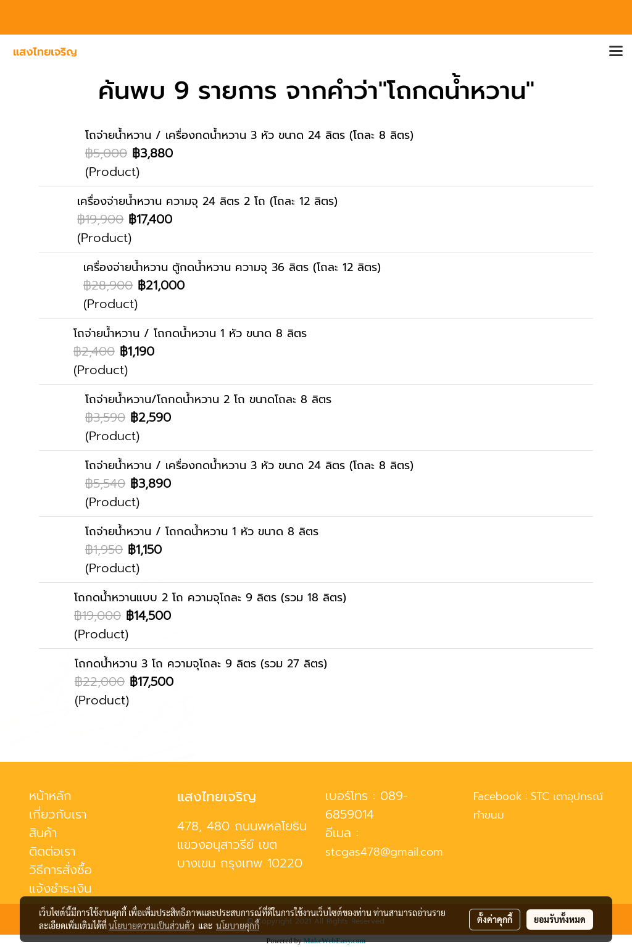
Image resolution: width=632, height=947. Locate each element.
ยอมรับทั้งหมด (560, 919)
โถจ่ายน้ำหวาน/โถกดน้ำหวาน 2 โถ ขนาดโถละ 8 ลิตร (208, 399)
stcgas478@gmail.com (384, 852)
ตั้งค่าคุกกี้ (494, 919)
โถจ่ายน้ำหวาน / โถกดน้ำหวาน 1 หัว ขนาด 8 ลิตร (190, 333)
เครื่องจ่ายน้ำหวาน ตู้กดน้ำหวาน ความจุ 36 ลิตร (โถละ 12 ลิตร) (232, 267)
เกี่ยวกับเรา (57, 814)
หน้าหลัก (50, 795)
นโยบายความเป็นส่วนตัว (151, 925)
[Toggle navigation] (616, 51)
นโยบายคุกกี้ (237, 925)
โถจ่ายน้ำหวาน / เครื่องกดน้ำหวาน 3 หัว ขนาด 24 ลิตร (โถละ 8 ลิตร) (249, 135)
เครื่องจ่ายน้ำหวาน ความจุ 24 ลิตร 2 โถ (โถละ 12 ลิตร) (207, 201)
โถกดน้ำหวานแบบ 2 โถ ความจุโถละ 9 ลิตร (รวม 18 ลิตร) (210, 597)
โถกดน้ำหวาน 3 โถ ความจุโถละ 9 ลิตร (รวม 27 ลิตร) (201, 663)
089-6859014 (366, 805)
